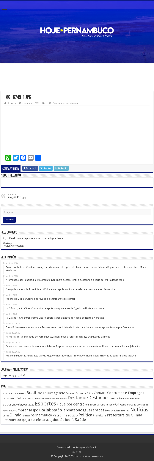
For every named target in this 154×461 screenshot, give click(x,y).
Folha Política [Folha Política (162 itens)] (92, 404)
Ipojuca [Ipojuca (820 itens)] (39, 410)
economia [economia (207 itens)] (135, 398)
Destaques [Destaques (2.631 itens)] (98, 397)
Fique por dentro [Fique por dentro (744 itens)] (70, 404)
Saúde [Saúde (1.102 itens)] (80, 419)
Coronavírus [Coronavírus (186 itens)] (9, 398)
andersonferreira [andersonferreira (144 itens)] (17, 393)
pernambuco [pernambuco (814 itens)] (41, 415)
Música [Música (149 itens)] (126, 410)
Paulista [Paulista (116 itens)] (26, 416)
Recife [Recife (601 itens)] (69, 420)
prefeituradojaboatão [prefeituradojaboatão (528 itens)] (48, 420)
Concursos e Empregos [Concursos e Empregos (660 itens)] (125, 393)
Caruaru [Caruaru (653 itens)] (100, 393)
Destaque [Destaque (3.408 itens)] (78, 397)
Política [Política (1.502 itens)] (85, 415)
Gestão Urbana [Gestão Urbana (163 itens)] (128, 404)
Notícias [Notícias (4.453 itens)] (139, 410)
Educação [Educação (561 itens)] (10, 404)
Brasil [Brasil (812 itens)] (31, 393)
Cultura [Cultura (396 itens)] (21, 398)
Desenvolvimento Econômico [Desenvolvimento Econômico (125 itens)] (52, 398)
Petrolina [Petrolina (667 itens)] (60, 415)
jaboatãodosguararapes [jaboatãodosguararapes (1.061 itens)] (83, 410)
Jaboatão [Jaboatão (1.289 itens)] (54, 410)
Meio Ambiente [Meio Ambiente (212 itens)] (113, 410)
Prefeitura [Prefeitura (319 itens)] (99, 415)
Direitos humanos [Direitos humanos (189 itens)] (119, 398)
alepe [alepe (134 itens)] (5, 393)
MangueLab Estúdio (86, 447)
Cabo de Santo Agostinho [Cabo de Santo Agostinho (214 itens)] (51, 393)
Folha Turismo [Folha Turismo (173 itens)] (107, 404)
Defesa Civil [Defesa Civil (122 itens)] (32, 398)
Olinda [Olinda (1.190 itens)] (15, 415)
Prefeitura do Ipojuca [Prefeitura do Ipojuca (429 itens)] (17, 420)
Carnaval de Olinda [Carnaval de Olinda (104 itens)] (84, 393)
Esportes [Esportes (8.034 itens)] (45, 403)
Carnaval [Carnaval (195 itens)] (70, 393)
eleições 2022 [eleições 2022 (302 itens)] (25, 404)
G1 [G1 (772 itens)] (117, 404)
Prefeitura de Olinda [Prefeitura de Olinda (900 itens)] (124, 415)
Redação (11, 103)
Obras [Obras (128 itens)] (6, 415)
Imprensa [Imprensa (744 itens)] (24, 410)
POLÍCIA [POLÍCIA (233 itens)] (73, 415)
